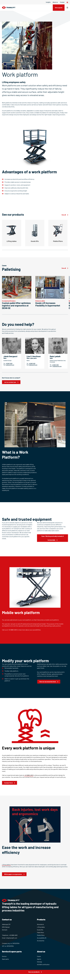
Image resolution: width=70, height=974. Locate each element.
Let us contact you (10, 382)
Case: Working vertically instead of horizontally (52, 538)
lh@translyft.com (33, 364)
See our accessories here (47, 681)
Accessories (40, 940)
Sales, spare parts (32, 358)
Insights (48, 2)
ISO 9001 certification (43, 964)
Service (4, 956)
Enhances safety (40, 301)
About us (55, 2)
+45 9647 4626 (9, 363)
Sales (4, 358)
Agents (39, 959)
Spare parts (5, 959)
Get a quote (58, 7)
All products (40, 924)
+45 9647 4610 (32, 363)
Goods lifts (40, 930)
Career (39, 956)
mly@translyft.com (57, 366)
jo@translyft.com (10, 364)
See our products (34, 972)
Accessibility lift (41, 938)
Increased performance (8, 301)
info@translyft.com (11, 938)
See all (64, 215)
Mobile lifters (40, 935)
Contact (62, 2)
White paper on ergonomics (13, 874)
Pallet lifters (40, 932)
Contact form (8, 783)
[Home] (9, 7)
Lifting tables (6, 864)
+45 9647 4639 (55, 364)
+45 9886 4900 (12, 630)
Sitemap (39, 962)
